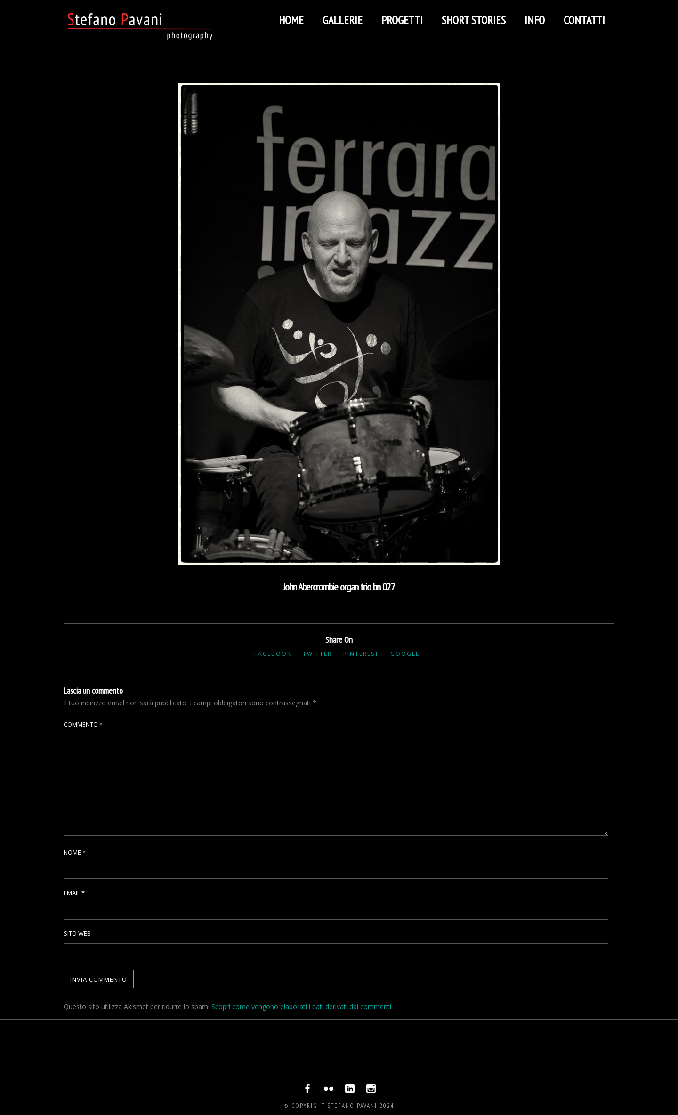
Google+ (407, 654)
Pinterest (361, 654)
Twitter (317, 654)
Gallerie (343, 20)
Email (74, 893)
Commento (83, 724)
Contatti (584, 20)
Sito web (77, 933)
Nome (75, 852)
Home (291, 20)
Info (535, 20)
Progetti (402, 20)
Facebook (272, 654)
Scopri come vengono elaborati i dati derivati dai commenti (301, 1006)
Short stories (474, 20)
